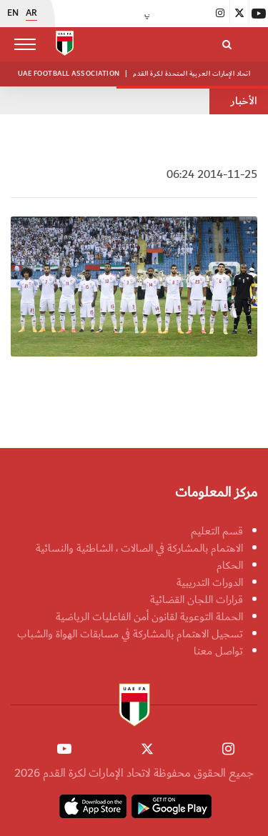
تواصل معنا (218, 651)
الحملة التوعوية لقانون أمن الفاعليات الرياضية (149, 616)
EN (13, 13)
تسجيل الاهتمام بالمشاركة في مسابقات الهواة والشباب (130, 633)
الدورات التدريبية (210, 582)
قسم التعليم (217, 531)
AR (31, 13)
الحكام (230, 565)
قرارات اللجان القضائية (196, 599)
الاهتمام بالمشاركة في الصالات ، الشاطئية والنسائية (139, 548)
